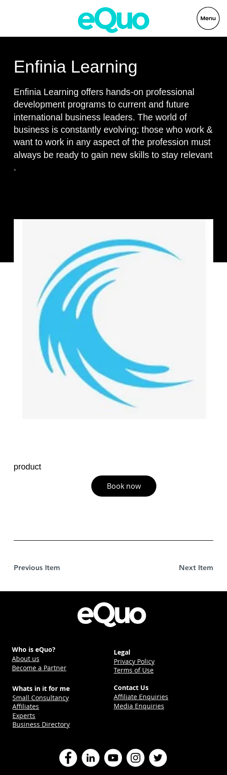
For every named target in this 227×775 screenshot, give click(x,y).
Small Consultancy (40, 697)
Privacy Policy (134, 661)
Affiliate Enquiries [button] (141, 696)
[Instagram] (135, 758)
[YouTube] (113, 758)
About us (25, 658)
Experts (23, 715)
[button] (123, 486)
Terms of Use (134, 670)
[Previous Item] (46, 567)
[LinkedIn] (91, 758)
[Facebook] (68, 758)
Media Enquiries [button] (139, 705)
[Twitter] (158, 758)
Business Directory (41, 724)
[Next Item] (180, 567)
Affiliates (25, 706)
